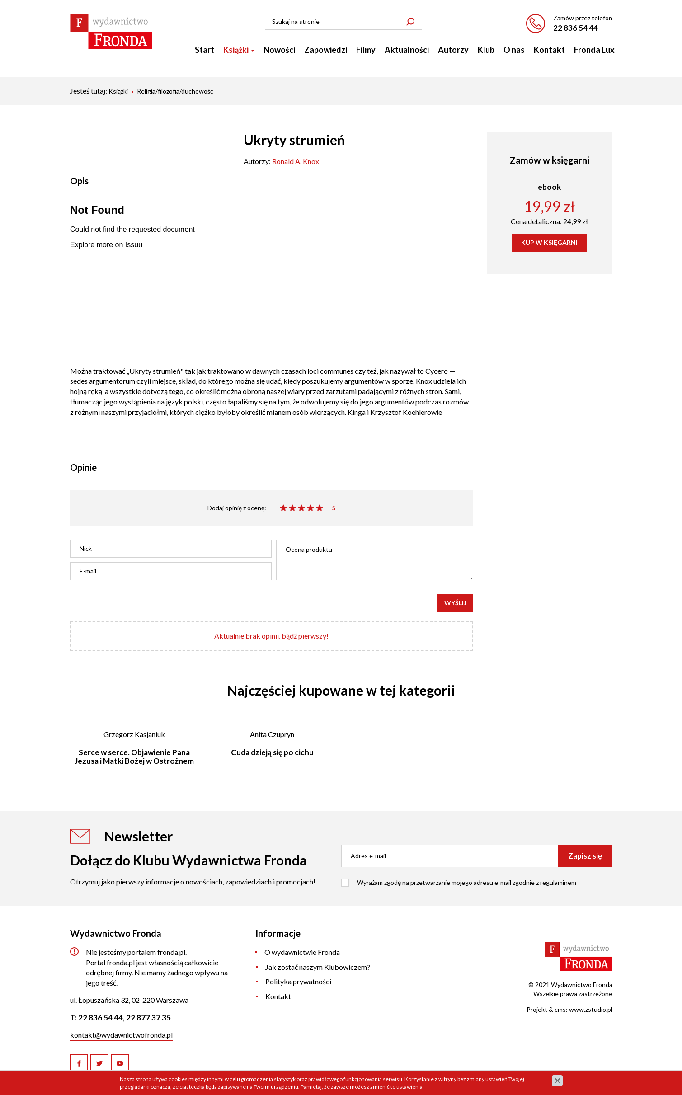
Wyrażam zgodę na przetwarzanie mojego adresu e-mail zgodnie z (466, 882)
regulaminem (558, 882)
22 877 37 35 (148, 1017)
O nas (514, 50)
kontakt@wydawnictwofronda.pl (121, 1034)
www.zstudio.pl (590, 1009)
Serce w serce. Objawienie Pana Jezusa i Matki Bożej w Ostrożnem (134, 756)
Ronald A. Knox (295, 161)
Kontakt (549, 50)
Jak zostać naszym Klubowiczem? (317, 967)
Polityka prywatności (298, 981)
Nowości (279, 50)
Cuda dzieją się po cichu (272, 752)
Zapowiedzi (325, 50)
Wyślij (455, 602)
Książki (238, 50)
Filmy (366, 50)
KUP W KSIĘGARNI (549, 242)
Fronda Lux (594, 50)
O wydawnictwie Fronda (302, 952)
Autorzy (453, 50)
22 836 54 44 (575, 28)
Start (204, 50)
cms (560, 1009)
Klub (486, 50)
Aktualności (407, 50)
